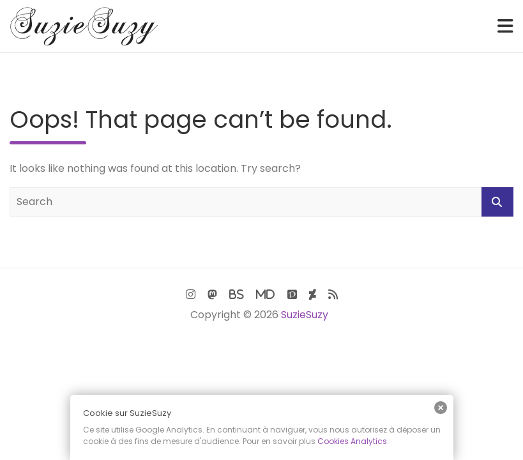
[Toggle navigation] (505, 26)
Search (497, 202)
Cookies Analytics (352, 441)
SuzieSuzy (304, 314)
